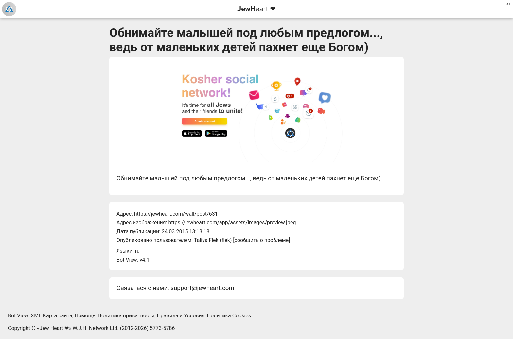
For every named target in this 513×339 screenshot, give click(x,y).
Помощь (85, 316)
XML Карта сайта (51, 316)
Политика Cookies (229, 316)
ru (137, 251)
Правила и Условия (180, 316)
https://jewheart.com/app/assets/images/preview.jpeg (232, 222)
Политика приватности (126, 316)
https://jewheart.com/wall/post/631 (176, 214)
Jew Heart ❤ (54, 328)
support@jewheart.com (202, 288)
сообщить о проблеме (262, 240)
